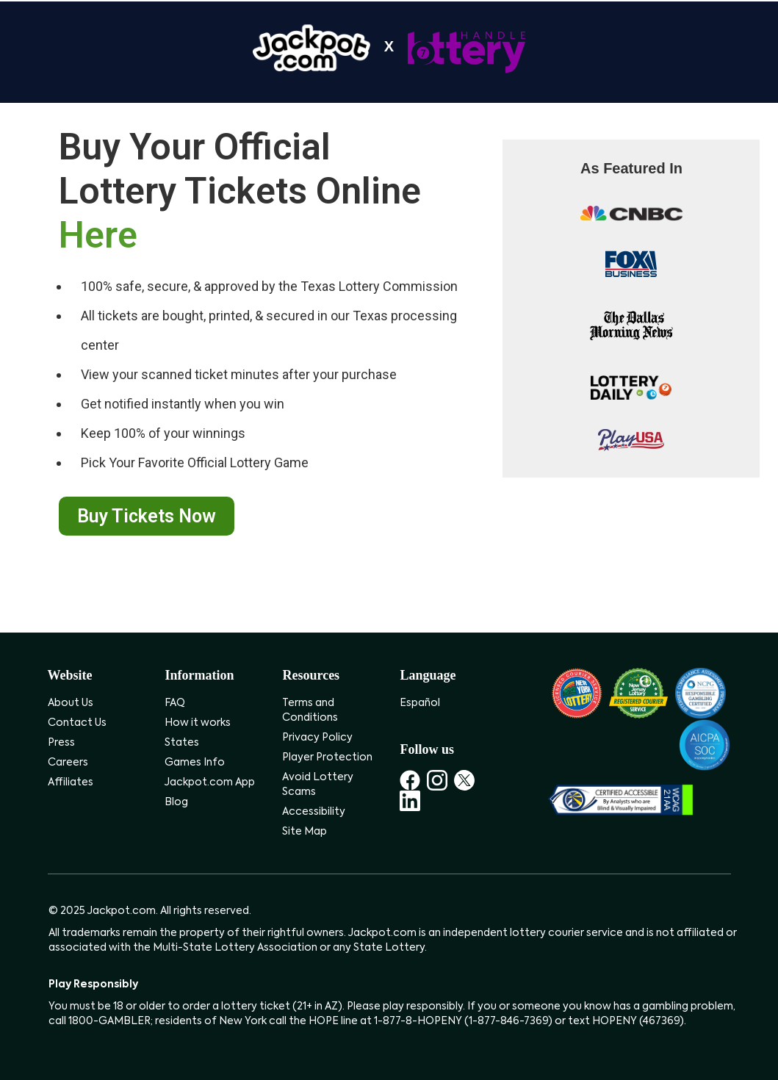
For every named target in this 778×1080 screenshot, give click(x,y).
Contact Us (77, 723)
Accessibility (313, 812)
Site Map (304, 832)
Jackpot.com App (210, 782)
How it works (198, 723)
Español (420, 703)
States (182, 743)
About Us (70, 703)
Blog (176, 802)
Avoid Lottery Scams (317, 784)
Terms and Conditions (310, 710)
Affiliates (70, 782)
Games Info (195, 762)
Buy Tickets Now (146, 516)
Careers (68, 762)
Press (61, 743)
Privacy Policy (317, 737)
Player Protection (327, 757)
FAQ (175, 703)
